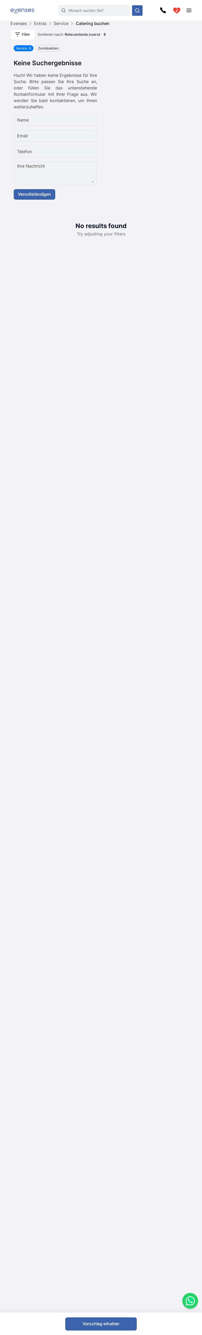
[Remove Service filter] (23, 48)
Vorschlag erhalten (101, 1323)
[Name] (71, 120)
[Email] (71, 136)
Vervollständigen (34, 194)
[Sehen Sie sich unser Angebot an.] (137, 10)
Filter (22, 34)
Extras (40, 23)
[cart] (177, 10)
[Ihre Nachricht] (71, 173)
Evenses (19, 23)
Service (61, 23)
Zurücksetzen (48, 48)
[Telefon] (71, 151)
